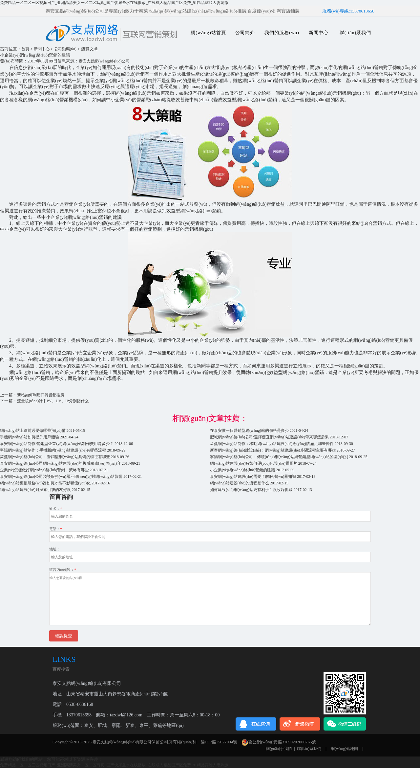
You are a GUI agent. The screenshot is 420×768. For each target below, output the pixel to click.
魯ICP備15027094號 (219, 741)
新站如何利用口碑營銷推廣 (40, 395)
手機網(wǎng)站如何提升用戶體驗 (29, 437)
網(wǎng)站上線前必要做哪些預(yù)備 (33, 430)
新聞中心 (318, 32)
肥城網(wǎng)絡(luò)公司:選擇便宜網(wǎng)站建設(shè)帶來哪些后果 (269, 437)
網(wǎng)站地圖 (344, 748)
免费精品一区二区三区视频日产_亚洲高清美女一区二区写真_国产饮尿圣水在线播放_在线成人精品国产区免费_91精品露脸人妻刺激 (114, 2)
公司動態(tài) (65, 49)
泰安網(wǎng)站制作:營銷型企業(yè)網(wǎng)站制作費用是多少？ (57, 443)
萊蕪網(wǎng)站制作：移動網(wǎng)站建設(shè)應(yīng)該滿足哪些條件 (272, 443)
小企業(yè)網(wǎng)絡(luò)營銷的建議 (242, 470)
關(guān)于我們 (279, 748)
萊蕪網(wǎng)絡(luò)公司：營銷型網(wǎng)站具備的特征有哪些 (55, 456)
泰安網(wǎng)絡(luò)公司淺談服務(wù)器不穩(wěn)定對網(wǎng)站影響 (61, 476)
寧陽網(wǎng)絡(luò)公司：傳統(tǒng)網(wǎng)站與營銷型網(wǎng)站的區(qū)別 (279, 456)
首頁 (25, 49)
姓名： (55, 508)
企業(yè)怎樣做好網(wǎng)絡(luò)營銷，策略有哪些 (44, 470)
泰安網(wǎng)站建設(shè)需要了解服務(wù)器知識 (253, 476)
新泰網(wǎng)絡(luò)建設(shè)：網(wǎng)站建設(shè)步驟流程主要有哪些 (273, 450)
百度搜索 (61, 669)
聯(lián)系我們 (355, 32)
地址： (54, 549)
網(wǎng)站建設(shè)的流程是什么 (239, 483)
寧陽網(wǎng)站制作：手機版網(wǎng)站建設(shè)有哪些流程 (53, 450)
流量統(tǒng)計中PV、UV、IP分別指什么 (53, 401)
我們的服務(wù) (281, 32)
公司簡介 (245, 32)
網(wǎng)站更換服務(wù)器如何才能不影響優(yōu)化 (45, 483)
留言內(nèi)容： (62, 569)
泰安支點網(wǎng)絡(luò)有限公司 (122, 742)
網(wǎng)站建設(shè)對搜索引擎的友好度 (35, 489)
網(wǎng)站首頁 (208, 32)
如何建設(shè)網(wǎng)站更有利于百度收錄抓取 (251, 489)
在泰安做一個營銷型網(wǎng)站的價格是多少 (249, 430)
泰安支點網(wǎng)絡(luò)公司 (104, 61)
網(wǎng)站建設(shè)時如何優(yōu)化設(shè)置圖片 (253, 463)
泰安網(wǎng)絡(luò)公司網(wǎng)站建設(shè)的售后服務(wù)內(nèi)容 (60, 463)
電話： (55, 529)
